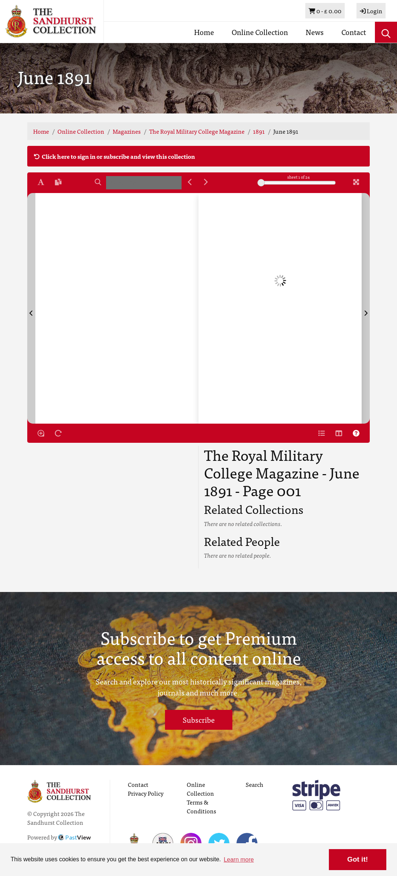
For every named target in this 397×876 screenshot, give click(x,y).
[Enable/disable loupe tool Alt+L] (41, 433)
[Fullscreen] (356, 182)
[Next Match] (206, 182)
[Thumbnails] (339, 433)
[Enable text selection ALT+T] (41, 182)
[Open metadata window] (321, 433)
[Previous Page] (31, 308)
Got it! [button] (357, 859)
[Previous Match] (190, 182)
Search (254, 784)
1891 (259, 131)
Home (204, 32)
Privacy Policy (146, 793)
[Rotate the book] (58, 433)
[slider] (261, 182)
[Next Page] (366, 308)
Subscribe (199, 720)
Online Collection (260, 32)
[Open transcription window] (58, 182)
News (315, 32)
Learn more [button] (239, 859)
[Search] (98, 182)
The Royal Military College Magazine (197, 131)
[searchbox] (144, 182)
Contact (353, 32)
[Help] (356, 433)
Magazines (127, 131)
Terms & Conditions (201, 806)
